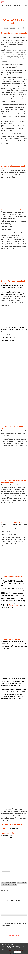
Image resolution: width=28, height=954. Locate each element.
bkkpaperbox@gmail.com (13, 433)
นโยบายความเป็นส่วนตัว (15, 947)
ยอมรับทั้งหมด (17, 951)
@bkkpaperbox (6, 126)
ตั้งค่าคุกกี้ (10, 951)
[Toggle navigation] (26, 1)
